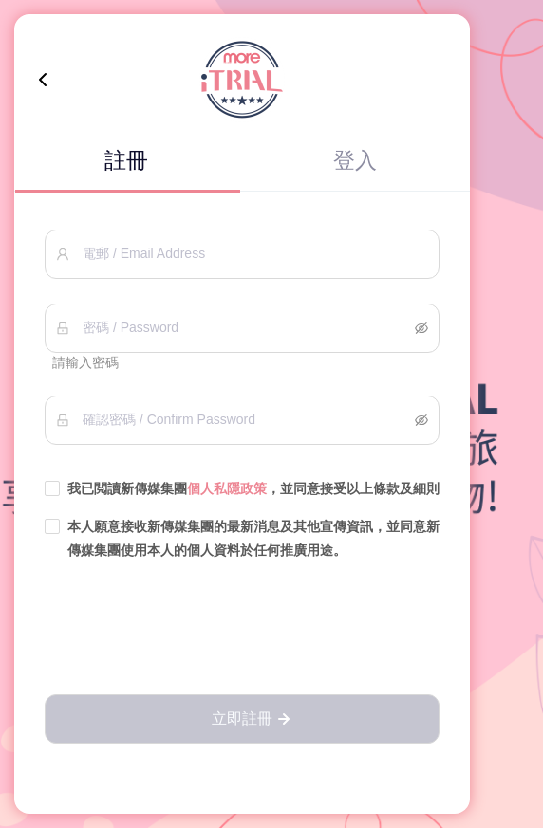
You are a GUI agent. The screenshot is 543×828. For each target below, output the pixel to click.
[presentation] (242, 629)
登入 (355, 160)
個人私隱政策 (227, 488)
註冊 (126, 160)
